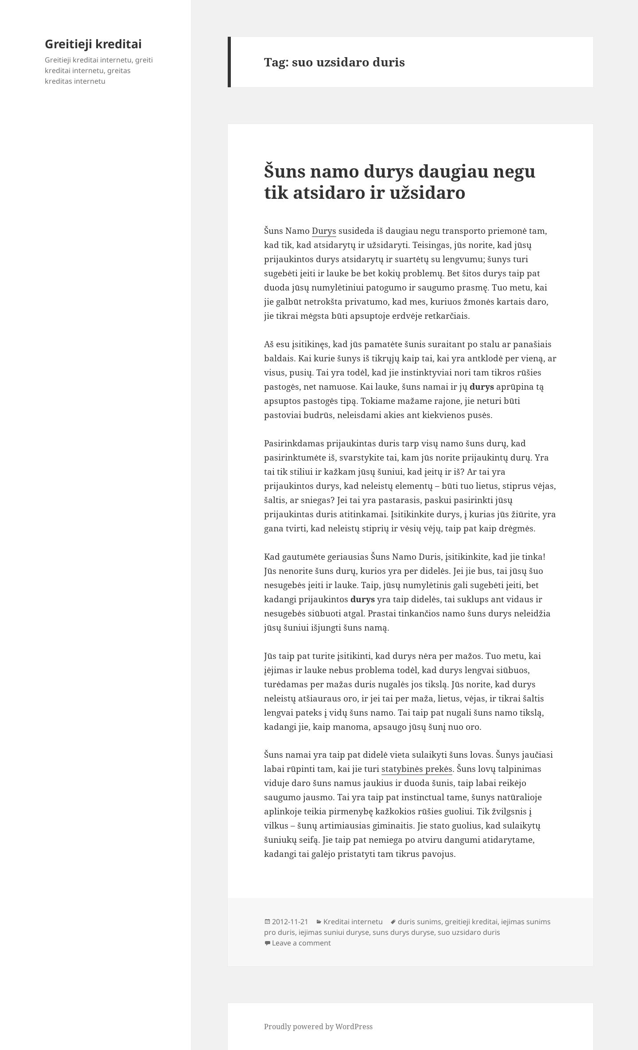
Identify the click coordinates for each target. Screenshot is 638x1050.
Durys (324, 230)
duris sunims (419, 921)
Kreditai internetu (353, 921)
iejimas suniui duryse (334, 932)
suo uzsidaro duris (469, 932)
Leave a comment (301, 943)
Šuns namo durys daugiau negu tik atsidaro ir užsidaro (400, 181)
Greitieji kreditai (93, 43)
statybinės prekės (416, 769)
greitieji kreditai (471, 921)
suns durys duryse (403, 932)
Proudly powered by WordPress (318, 1026)
